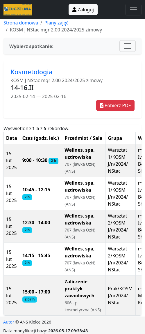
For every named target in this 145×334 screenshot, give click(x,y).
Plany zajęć (56, 23)
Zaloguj (83, 9)
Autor (8, 322)
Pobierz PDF (115, 105)
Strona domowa (20, 23)
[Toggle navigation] (133, 9)
